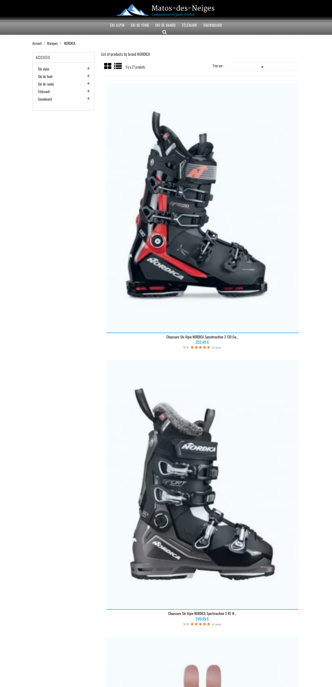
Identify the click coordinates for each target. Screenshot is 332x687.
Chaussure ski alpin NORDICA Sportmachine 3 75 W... (200, 382)
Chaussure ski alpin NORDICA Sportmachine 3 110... (134, 382)
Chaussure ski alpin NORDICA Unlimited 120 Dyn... (200, 487)
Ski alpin (117, 25)
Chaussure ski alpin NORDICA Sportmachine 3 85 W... (200, 171)
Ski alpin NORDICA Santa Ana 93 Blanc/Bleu (266, 485)
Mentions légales (38, 665)
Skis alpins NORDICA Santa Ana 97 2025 (266, 169)
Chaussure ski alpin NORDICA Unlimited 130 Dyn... (134, 487)
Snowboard (212, 25)
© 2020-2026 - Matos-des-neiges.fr (166, 681)
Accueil (43, 57)
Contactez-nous (94, 665)
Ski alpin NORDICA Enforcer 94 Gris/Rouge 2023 (200, 277)
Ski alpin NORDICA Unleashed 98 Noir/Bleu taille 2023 (266, 277)
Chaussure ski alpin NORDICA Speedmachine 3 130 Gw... (134, 171)
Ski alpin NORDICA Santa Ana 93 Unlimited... (266, 380)
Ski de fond (140, 25)
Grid (108, 66)
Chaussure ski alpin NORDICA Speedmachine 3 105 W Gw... (134, 277)
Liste (118, 67)
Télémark (189, 25)
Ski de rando (165, 25)
